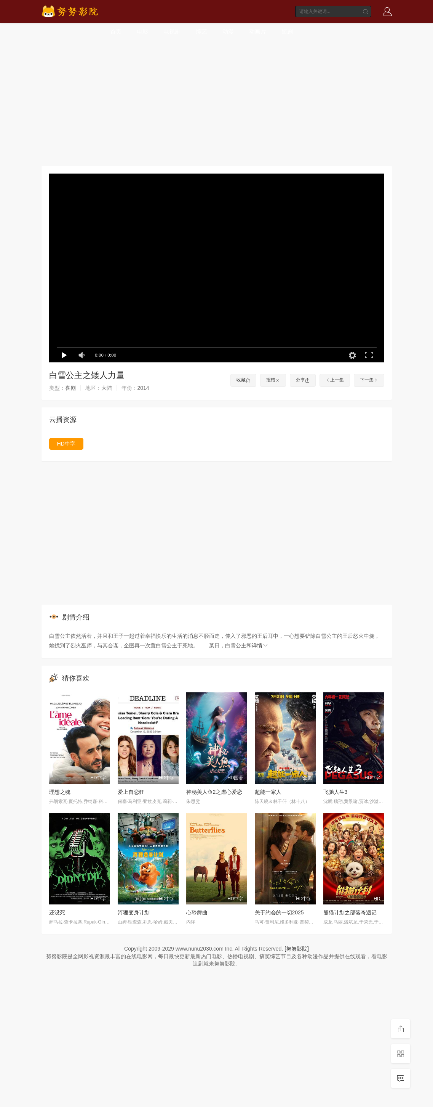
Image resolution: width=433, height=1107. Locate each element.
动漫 (228, 31)
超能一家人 (268, 792)
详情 (260, 645)
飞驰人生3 (335, 792)
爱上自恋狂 (131, 792)
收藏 (243, 380)
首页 (115, 31)
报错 (273, 380)
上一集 (335, 380)
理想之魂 (59, 792)
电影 (142, 31)
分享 (303, 380)
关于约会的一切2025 (279, 912)
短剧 (287, 31)
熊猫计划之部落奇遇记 (350, 912)
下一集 (369, 380)
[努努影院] (296, 949)
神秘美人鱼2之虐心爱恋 (214, 792)
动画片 (257, 31)
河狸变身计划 (134, 912)
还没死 (57, 912)
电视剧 (172, 31)
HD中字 (66, 444)
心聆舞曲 (197, 912)
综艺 (201, 31)
